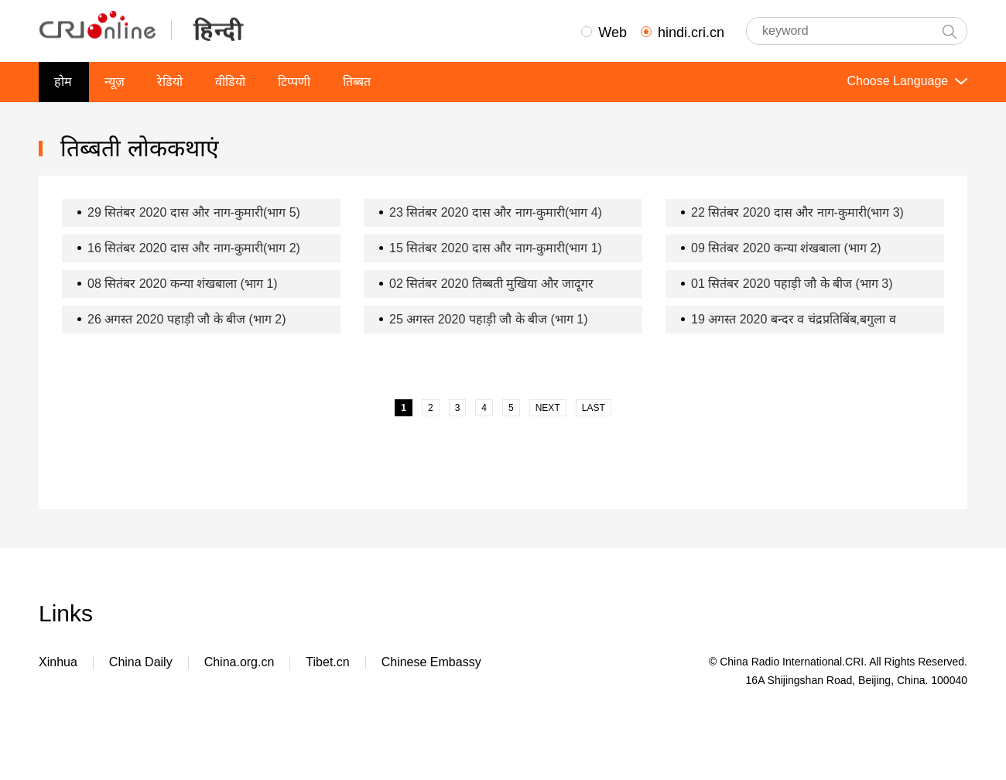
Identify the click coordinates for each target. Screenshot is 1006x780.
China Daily (141, 662)
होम (63, 81)
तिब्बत (357, 81)
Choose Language (905, 81)
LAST (593, 407)
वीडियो (230, 81)
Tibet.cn (327, 662)
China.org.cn (239, 662)
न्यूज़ (114, 81)
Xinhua (58, 662)
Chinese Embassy (431, 662)
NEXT (548, 407)
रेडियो (170, 81)
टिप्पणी (294, 81)
